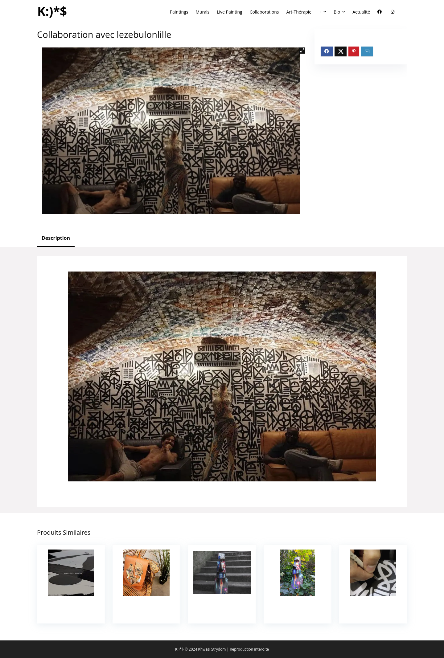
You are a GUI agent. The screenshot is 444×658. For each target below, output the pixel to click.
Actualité (361, 12)
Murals (202, 12)
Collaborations (264, 12)
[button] (302, 50)
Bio (337, 12)
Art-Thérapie (298, 12)
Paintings (179, 12)
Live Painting (229, 12)
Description (56, 238)
